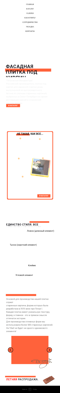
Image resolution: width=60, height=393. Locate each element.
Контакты (30, 31)
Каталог (30, 9)
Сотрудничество (30, 22)
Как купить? (30, 18)
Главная (30, 4)
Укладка (30, 27)
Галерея (30, 13)
